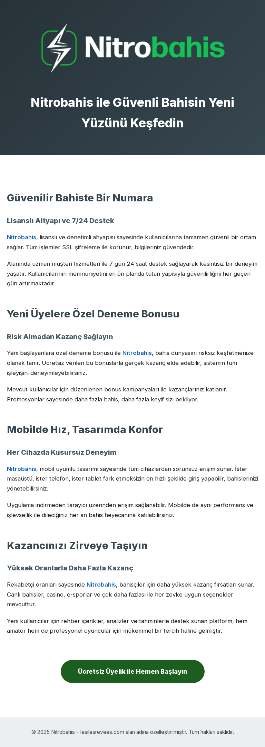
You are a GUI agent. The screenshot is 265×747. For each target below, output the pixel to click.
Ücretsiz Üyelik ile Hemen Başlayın (132, 671)
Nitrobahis (21, 237)
